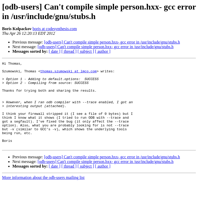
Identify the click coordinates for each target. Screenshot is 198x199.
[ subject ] (86, 51)
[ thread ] (69, 51)
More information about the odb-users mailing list (43, 194)
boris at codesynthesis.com (54, 29)
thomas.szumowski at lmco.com (68, 73)
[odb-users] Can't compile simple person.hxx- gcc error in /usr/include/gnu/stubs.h (112, 42)
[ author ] (103, 51)
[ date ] (54, 51)
